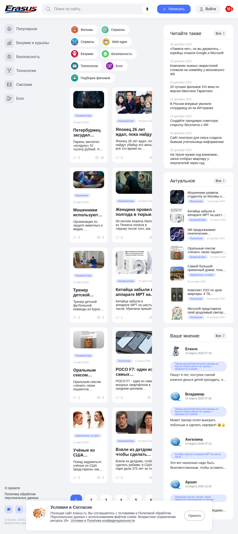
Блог (114, 66)
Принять (194, 516)
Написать (174, 9)
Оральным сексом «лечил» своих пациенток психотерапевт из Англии (88, 373)
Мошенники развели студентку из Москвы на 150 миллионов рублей (206, 194)
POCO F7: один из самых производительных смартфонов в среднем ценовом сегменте (136, 372)
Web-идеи (114, 41)
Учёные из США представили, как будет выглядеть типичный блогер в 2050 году (87, 453)
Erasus (191, 349)
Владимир (194, 394)
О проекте (12, 488)
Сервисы (82, 41)
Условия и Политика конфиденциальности (103, 520)
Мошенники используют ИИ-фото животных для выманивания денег (88, 212)
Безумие (82, 54)
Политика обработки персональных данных (22, 496)
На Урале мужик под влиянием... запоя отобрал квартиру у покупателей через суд (194, 159)
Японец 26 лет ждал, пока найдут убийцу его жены (135, 132)
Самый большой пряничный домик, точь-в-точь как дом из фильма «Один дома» (207, 268)
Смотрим (18, 84)
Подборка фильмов (90, 78)
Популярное (21, 29)
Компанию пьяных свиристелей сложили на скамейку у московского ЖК (197, 70)
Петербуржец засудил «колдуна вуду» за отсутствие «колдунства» (87, 133)
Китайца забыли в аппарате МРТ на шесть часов (134, 292)
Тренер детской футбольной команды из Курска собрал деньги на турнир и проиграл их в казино (88, 293)
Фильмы (82, 29)
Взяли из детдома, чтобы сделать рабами (135, 452)
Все (220, 33)
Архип (191, 482)
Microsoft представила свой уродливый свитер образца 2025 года (205, 310)
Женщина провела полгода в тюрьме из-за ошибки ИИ (135, 212)
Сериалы (113, 29)
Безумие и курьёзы (27, 43)
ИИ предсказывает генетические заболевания (202, 231)
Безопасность (117, 54)
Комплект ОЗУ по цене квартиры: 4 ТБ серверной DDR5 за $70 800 (206, 292)
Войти (208, 9)
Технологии (84, 66)
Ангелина (194, 439)
